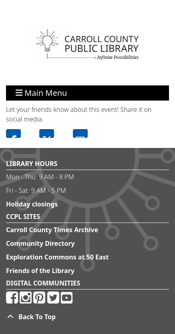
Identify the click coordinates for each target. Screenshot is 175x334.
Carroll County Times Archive (52, 229)
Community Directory (40, 243)
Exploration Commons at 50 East (57, 257)
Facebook (13, 133)
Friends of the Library (40, 270)
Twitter (46, 133)
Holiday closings (32, 204)
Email (80, 133)
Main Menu (41, 92)
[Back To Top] (87, 317)
